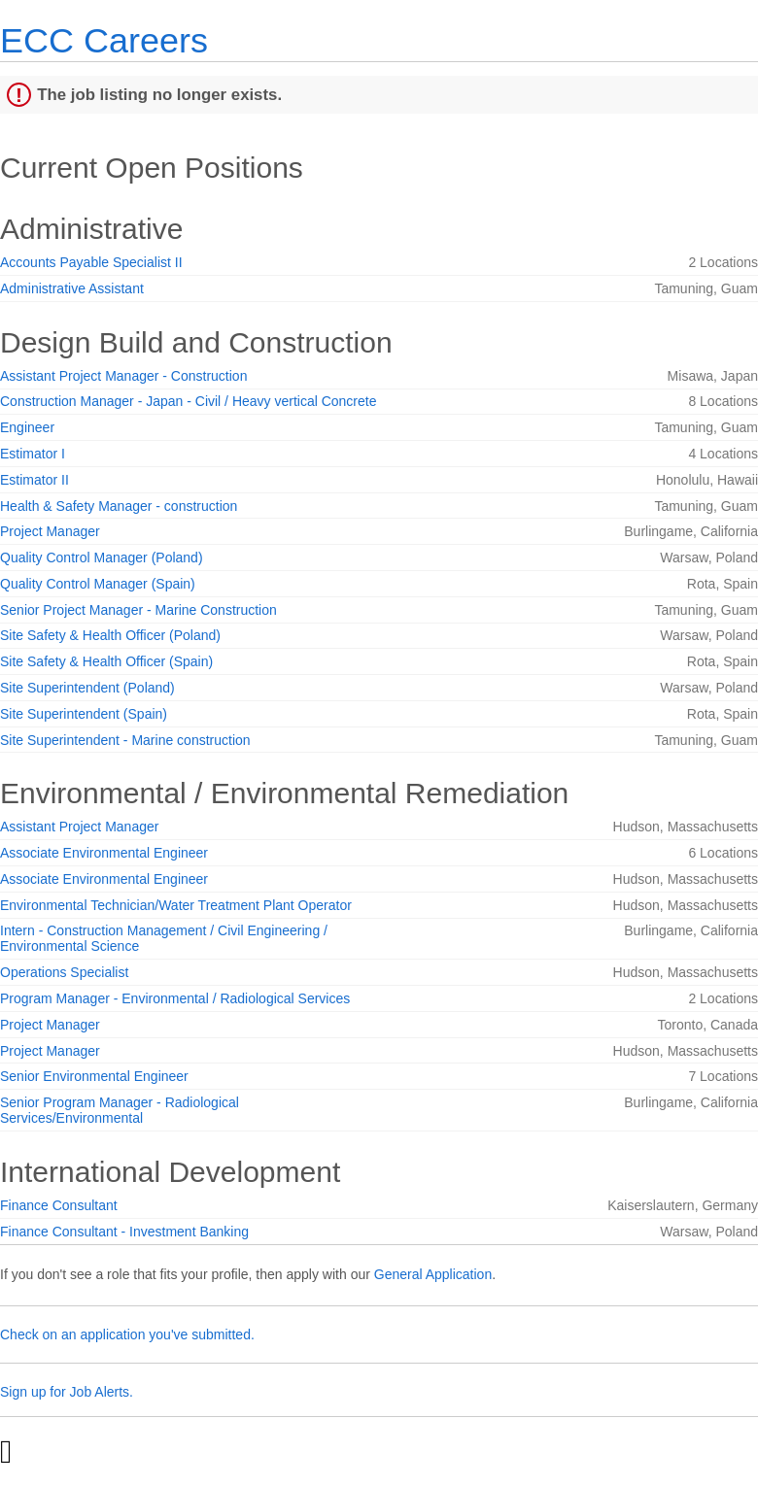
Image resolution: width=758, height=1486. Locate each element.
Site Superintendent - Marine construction (125, 740)
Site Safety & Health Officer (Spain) (106, 661)
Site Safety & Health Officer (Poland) (110, 635)
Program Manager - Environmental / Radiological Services (175, 998)
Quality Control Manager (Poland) (101, 557)
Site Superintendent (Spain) (83, 714)
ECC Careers (104, 40)
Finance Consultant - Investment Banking (124, 1231)
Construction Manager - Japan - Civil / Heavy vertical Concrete (188, 401)
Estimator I (32, 453)
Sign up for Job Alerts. (66, 1392)
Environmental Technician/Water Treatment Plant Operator (176, 905)
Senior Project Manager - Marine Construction (138, 610)
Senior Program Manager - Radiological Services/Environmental (119, 1110)
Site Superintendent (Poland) (87, 687)
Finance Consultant (59, 1205)
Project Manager (50, 531)
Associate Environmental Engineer (104, 853)
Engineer (27, 427)
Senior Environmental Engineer (94, 1076)
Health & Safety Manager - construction (118, 506)
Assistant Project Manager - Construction (123, 376)
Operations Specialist (64, 972)
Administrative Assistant (72, 288)
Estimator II (34, 480)
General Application (433, 1274)
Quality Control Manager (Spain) (97, 583)
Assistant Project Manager (79, 826)
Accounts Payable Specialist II (91, 262)
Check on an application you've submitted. (127, 1334)
